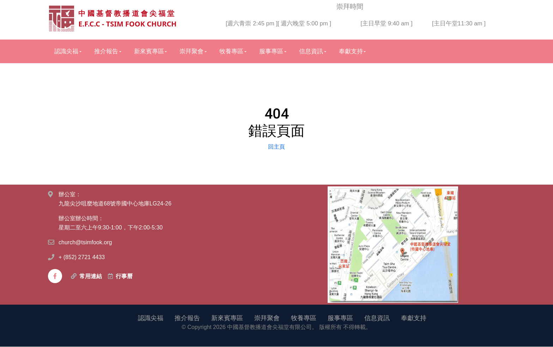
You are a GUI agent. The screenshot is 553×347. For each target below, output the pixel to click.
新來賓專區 (227, 318)
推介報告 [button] (106, 51)
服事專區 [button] (271, 51)
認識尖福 (150, 318)
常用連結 (90, 276)
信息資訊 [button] (311, 51)
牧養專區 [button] (231, 51)
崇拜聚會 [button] (191, 51)
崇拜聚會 (267, 318)
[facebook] (55, 276)
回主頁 (276, 147)
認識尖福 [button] (66, 51)
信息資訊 (377, 318)
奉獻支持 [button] (351, 51)
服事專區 (340, 318)
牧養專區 (303, 318)
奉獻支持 (413, 318)
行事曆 (124, 276)
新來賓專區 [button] (149, 51)
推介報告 (187, 318)
